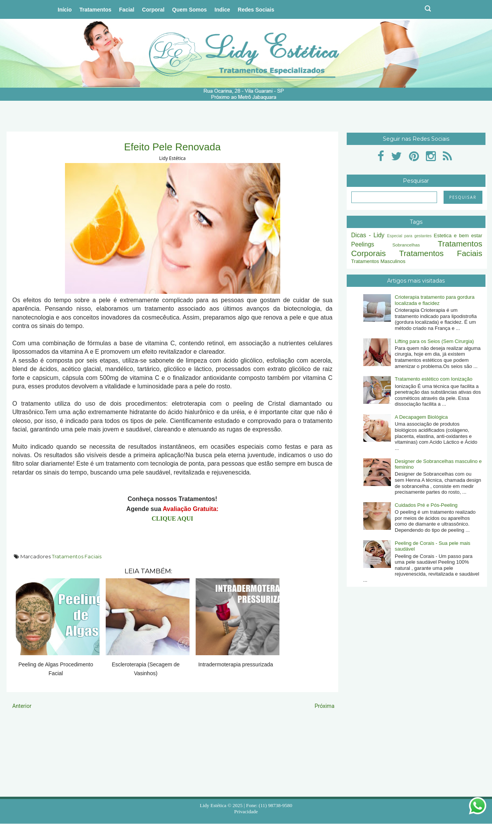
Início (65, 10)
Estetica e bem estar (458, 235)
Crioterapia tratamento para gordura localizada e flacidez (434, 300)
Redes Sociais (256, 10)
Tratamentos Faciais (76, 556)
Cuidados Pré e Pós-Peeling (426, 505)
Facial (127, 10)
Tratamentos (95, 10)
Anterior (22, 706)
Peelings (362, 244)
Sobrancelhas (406, 244)
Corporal (153, 10)
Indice (222, 10)
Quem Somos (189, 10)
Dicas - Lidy (368, 235)
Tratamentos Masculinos (378, 261)
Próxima (324, 706)
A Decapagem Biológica (421, 417)
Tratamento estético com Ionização (433, 379)
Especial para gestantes (409, 236)
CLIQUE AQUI (172, 518)
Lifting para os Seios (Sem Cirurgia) (434, 341)
